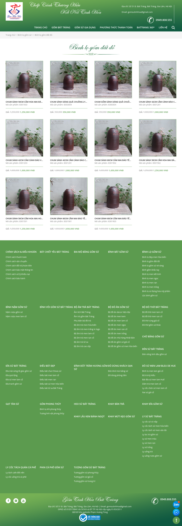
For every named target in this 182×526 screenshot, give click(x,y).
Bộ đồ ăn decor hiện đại (119, 312)
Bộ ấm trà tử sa (81, 342)
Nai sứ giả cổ (148, 392)
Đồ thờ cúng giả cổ (150, 320)
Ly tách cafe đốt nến (15, 472)
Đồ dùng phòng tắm (117, 375)
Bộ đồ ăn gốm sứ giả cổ (119, 342)
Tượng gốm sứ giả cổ (83, 476)
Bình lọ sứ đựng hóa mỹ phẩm (156, 291)
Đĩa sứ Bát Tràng (16, 365)
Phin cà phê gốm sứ (52, 467)
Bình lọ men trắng (150, 287)
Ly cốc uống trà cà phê (16, 476)
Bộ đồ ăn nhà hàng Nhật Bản (121, 337)
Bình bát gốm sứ (118, 251)
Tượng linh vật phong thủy (52, 413)
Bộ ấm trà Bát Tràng (86, 307)
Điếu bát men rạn (48, 379)
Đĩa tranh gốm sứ (14, 383)
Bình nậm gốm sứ (16, 307)
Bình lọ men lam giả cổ (152, 371)
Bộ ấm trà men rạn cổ (84, 337)
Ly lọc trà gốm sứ (150, 434)
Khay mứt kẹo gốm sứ (121, 416)
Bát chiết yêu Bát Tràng (54, 251)
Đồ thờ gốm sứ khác (151, 325)
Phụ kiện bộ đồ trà (82, 320)
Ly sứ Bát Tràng (152, 416)
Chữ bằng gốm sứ (153, 336)
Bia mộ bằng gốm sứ (86, 251)
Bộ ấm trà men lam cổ (84, 333)
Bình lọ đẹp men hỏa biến (154, 257)
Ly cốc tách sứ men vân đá (154, 430)
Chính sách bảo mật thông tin (19, 269)
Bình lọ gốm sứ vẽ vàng (153, 265)
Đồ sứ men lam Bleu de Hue (159, 365)
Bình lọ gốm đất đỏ (151, 261)
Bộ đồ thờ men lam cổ (152, 312)
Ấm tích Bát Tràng (82, 312)
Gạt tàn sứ (12, 403)
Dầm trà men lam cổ (151, 383)
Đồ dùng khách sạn (120, 365)
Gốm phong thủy (50, 403)
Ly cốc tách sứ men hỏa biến (155, 426)
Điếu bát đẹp (47, 365)
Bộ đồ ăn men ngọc (117, 325)
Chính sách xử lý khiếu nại (18, 274)
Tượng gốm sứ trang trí (84, 481)
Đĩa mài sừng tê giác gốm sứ (19, 371)
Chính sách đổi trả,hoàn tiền (19, 265)
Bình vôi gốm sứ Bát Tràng (56, 307)
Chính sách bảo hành (15, 278)
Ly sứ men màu (149, 438)
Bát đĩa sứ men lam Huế (153, 379)
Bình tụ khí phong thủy (50, 409)
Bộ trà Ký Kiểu (148, 375)
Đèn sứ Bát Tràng (153, 349)
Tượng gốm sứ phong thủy (86, 472)
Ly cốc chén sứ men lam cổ (154, 388)
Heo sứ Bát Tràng (85, 403)
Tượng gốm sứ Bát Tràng (89, 467)
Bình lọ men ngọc (150, 278)
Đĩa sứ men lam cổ (14, 379)
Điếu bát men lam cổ (49, 375)
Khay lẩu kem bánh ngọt (89, 416)
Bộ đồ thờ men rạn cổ (152, 316)
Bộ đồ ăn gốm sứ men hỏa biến (122, 346)
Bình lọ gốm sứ (151, 251)
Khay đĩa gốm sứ (152, 403)
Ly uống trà (147, 451)
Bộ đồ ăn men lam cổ (118, 320)
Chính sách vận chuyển (16, 261)
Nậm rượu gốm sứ (14, 312)
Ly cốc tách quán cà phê (21, 467)
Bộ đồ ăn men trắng (117, 333)
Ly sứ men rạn (148, 443)
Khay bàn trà (116, 403)
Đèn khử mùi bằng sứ (118, 371)
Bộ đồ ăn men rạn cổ (117, 329)
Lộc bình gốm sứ (150, 295)
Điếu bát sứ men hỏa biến (52, 383)
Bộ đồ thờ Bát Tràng (155, 307)
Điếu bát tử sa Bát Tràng (51, 388)
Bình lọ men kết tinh (151, 274)
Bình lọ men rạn (149, 282)
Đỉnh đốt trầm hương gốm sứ (91, 367)
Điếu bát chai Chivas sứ (50, 371)
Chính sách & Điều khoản (21, 251)
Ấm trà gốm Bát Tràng (84, 316)
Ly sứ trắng (147, 447)
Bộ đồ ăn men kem (117, 316)
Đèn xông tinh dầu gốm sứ (154, 354)
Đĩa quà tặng (11, 375)
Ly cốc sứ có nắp (149, 421)
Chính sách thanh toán (16, 257)
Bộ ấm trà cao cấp (82, 346)
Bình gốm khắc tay (150, 269)
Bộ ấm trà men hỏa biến (85, 325)
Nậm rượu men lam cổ (16, 316)
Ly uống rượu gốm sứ (152, 455)
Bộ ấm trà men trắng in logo (87, 329)
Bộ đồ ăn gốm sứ (118, 307)
